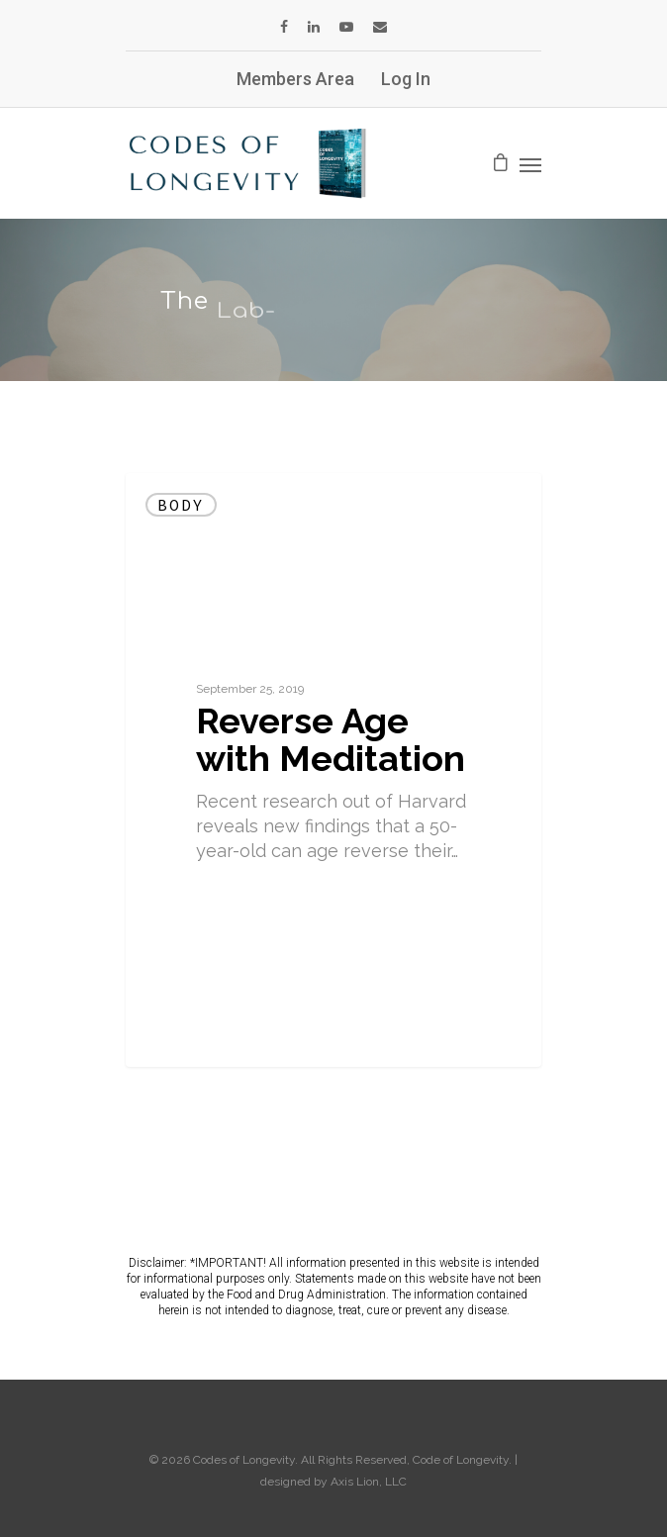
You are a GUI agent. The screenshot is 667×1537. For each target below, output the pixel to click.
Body (181, 505)
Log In (405, 78)
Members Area (295, 78)
